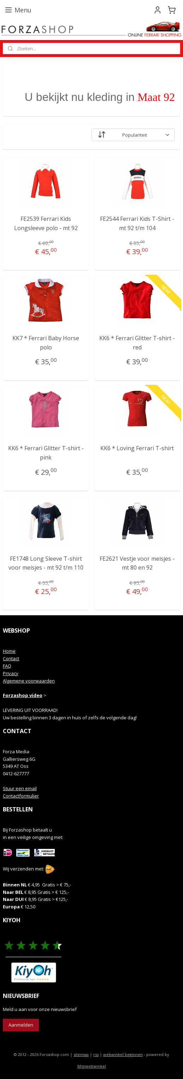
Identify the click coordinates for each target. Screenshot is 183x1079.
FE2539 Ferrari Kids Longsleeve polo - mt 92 (46, 223)
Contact (11, 658)
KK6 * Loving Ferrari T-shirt (137, 448)
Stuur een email (20, 788)
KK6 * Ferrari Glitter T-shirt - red (137, 342)
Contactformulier (21, 796)
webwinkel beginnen (123, 1054)
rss (96, 1054)
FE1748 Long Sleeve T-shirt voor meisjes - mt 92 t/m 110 (45, 563)
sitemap (81, 1054)
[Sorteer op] (133, 135)
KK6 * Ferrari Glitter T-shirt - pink (46, 452)
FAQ (7, 666)
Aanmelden (20, 1025)
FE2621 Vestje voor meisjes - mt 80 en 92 (137, 563)
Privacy (10, 673)
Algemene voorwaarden (29, 681)
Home (9, 651)
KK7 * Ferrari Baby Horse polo (45, 342)
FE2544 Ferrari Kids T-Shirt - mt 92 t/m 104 (137, 223)
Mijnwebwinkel (91, 1066)
